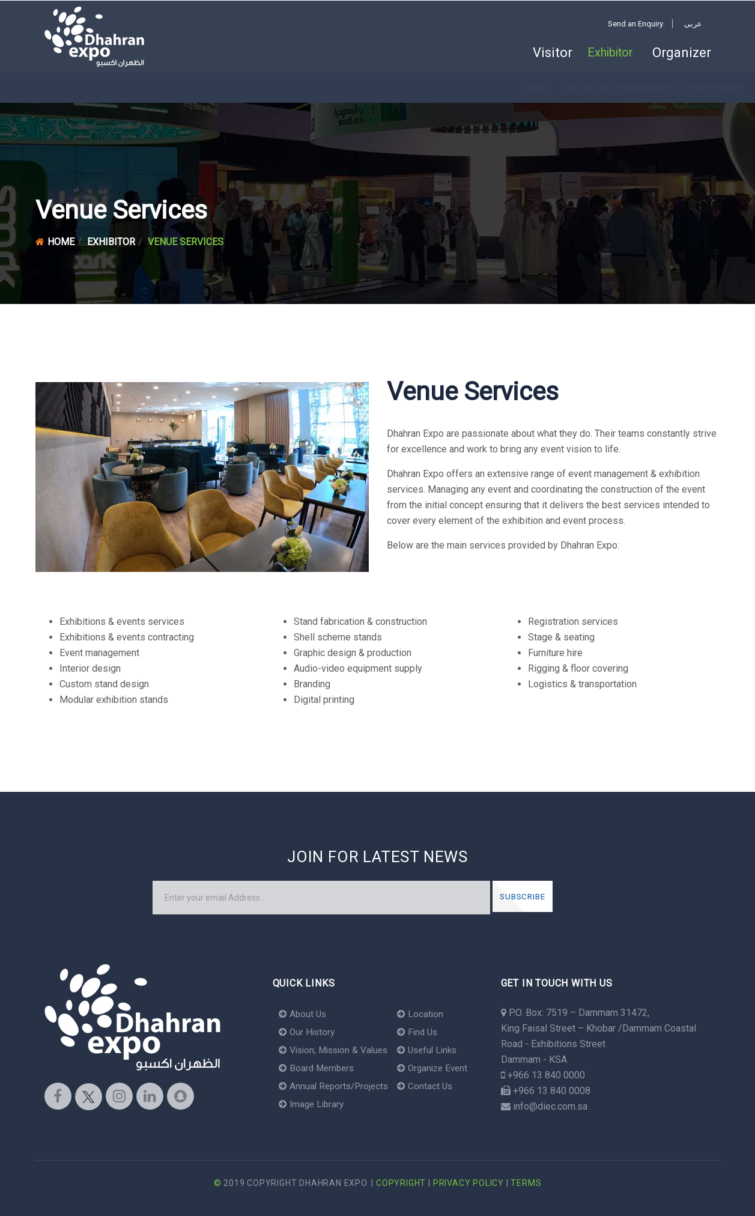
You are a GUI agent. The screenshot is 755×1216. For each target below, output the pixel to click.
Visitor (543, 52)
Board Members (318, 1068)
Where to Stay (498, 87)
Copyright (401, 1183)
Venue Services (319, 87)
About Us (304, 1014)
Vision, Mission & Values (337, 1050)
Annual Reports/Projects (336, 1086)
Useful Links (436, 1050)
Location (427, 1014)
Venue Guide (243, 87)
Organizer (681, 52)
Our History (308, 1032)
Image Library (313, 1104)
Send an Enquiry (635, 23)
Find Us (425, 1032)
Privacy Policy (468, 1183)
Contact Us (432, 1086)
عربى (693, 23)
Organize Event (441, 1068)
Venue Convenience (409, 87)
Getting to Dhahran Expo (146, 87)
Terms (526, 1183)
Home (64, 87)
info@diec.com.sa (550, 1106)
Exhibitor (607, 52)
